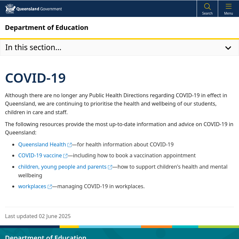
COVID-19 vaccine (43, 155)
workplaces (35, 186)
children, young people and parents (65, 166)
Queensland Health (45, 144)
